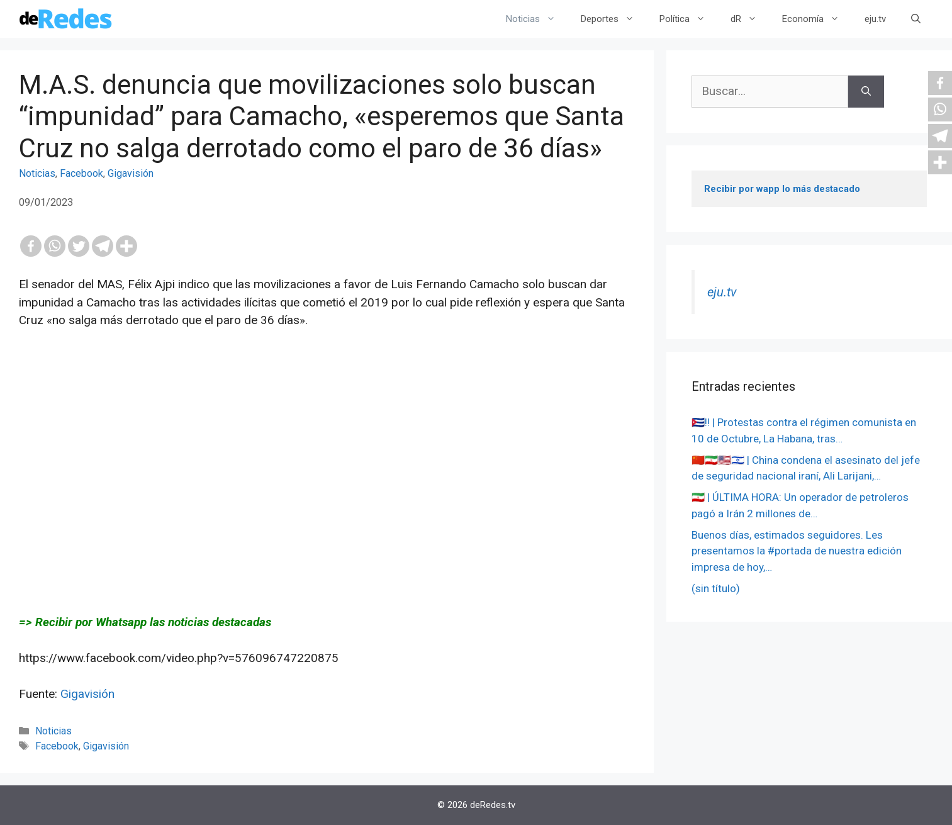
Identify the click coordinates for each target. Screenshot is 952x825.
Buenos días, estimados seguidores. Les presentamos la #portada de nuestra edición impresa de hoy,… (797, 551)
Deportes (614, 19)
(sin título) (716, 588)
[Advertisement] (327, 471)
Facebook (81, 173)
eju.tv (875, 19)
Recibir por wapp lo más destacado (782, 188)
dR (750, 19)
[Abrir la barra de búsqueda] (916, 19)
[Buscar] (866, 92)
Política (688, 19)
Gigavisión (131, 173)
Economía (817, 19)
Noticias (537, 19)
